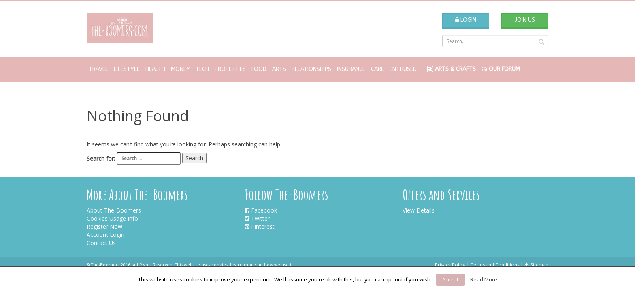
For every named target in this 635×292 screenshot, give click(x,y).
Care (377, 69)
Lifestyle (127, 69)
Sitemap (536, 265)
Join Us (525, 20)
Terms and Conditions (495, 265)
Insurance (351, 69)
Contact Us (101, 243)
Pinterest (260, 226)
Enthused (403, 69)
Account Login (105, 234)
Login (465, 20)
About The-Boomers (114, 210)
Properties (230, 69)
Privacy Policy (450, 265)
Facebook (261, 210)
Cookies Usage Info (112, 218)
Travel (98, 69)
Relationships (311, 69)
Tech (202, 69)
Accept (450, 279)
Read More (483, 279)
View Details (419, 210)
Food (258, 69)
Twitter (257, 218)
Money (180, 69)
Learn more (243, 265)
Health (155, 69)
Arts (279, 69)
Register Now (104, 226)
